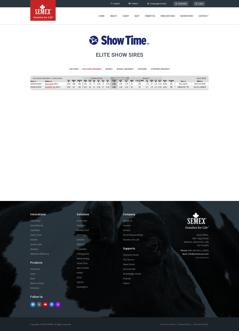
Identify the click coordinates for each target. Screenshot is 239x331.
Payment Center (131, 254)
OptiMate (35, 230)
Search (115, 3)
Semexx (80, 239)
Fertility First (83, 230)
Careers (127, 225)
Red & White (83, 268)
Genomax (81, 234)
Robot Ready (83, 258)
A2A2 (79, 277)
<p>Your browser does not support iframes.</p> (119, 131)
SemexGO (35, 269)
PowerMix (82, 249)
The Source (128, 259)
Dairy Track (35, 234)
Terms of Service (168, 324)
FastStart (81, 225)
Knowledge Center (132, 273)
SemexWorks (36, 225)
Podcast (127, 278)
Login (199, 3)
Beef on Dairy (37, 283)
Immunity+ (35, 220)
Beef (137, 16)
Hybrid (80, 282)
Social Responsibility (133, 234)
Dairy (126, 16)
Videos (133, 3)
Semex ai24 (36, 244)
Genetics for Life (131, 239)
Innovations (168, 16)
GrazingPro (82, 286)
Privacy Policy (184, 324)
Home (102, 16)
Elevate (33, 239)
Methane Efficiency (39, 253)
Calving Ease (83, 253)
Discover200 (129, 269)
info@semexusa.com (198, 253)
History (126, 230)
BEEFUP (80, 244)
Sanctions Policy (200, 324)
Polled (80, 272)
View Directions (202, 257)
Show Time (82, 263)
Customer (180, 3)
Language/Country (156, 3)
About (113, 16)
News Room (129, 264)
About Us (127, 220)
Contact (203, 16)
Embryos (150, 16)
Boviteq (34, 249)
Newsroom (186, 16)
